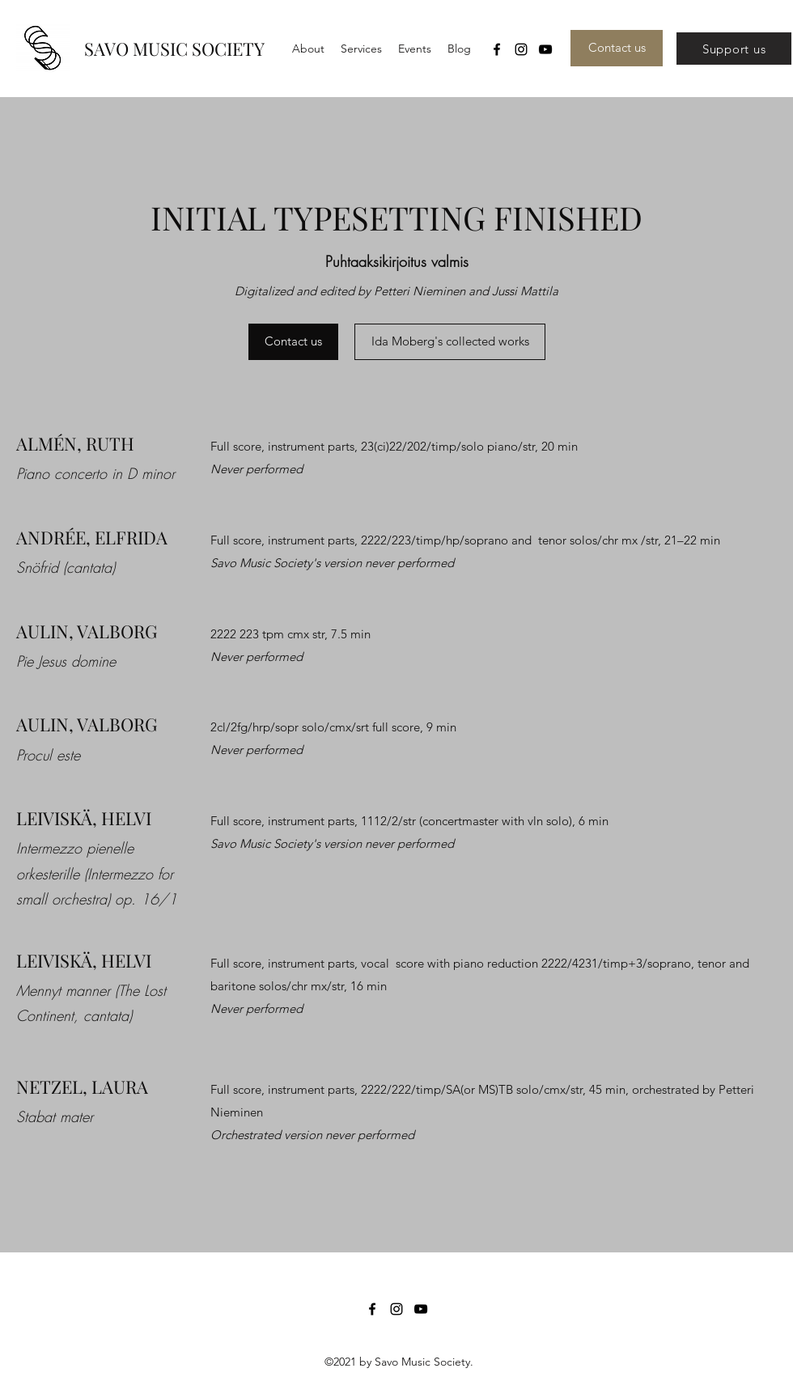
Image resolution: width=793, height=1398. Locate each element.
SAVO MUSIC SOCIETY (174, 48)
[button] (361, 48)
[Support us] (733, 48)
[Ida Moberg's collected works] (449, 342)
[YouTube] (545, 49)
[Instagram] (521, 49)
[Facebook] (497, 49)
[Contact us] (616, 48)
